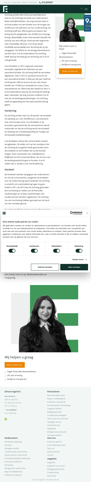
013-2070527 (46, 2)
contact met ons (16, 274)
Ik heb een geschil (54, 442)
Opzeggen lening (54, 422)
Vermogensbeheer (54, 435)
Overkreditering (53, 425)
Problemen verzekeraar (56, 402)
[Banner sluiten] (87, 213)
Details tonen (78, 259)
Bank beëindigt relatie (56, 395)
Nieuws (24, 2)
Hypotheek (51, 428)
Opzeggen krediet (12, 448)
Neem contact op (70, 71)
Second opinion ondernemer (16, 455)
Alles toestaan (74, 267)
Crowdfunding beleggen (56, 415)
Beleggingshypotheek (55, 469)
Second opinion (53, 452)
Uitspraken (16, 2)
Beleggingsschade (54, 412)
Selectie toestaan (45, 267)
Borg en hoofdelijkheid (56, 399)
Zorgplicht (51, 462)
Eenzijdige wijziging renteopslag (17, 458)
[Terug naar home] (5, 9)
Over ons (7, 2)
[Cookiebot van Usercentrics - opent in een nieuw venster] (71, 213)
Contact (50, 455)
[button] (81, 9)
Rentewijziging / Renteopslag (58, 405)
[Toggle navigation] (86, 9)
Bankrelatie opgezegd (13, 442)
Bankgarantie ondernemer (15, 468)
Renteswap (9, 465)
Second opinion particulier (57, 418)
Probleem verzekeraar (13, 475)
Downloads (32, 2)
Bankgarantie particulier (57, 432)
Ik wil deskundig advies (56, 445)
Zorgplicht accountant (56, 466)
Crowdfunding (53, 472)
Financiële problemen (13, 462)
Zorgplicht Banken (54, 408)
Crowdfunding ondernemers (16, 452)
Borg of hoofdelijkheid (13, 471)
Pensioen (8, 445)
